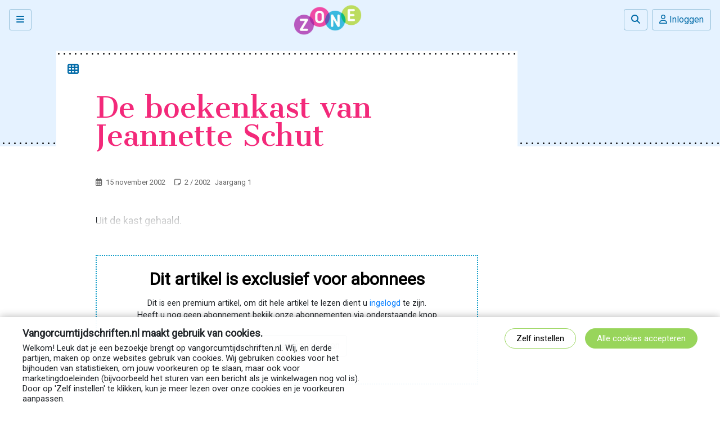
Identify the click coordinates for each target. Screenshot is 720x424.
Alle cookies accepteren (641, 338)
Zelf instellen (540, 338)
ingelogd (385, 303)
